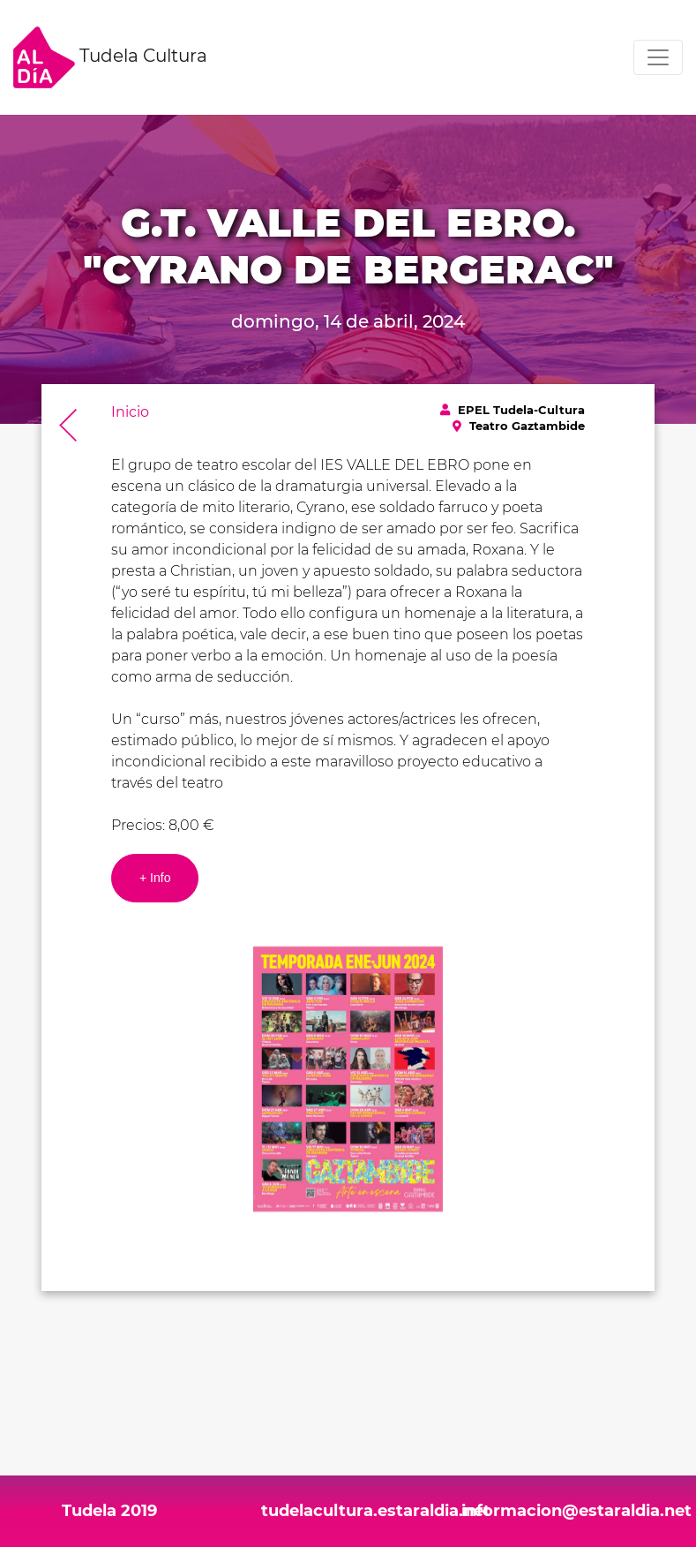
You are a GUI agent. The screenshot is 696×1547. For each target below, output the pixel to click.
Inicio (130, 412)
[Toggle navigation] (658, 57)
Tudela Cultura (110, 57)
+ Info (154, 878)
